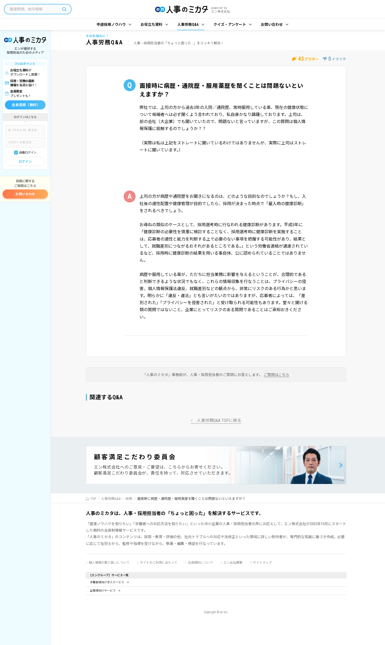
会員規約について (200, 562)
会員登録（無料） (26, 105)
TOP (93, 499)
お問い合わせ (25, 194)
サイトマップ (262, 562)
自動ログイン (27, 152)
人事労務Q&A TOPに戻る (219, 421)
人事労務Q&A (111, 499)
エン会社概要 (233, 562)
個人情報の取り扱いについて (109, 562)
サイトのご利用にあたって (158, 562)
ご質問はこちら (276, 375)
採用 (128, 499)
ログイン (25, 161)
